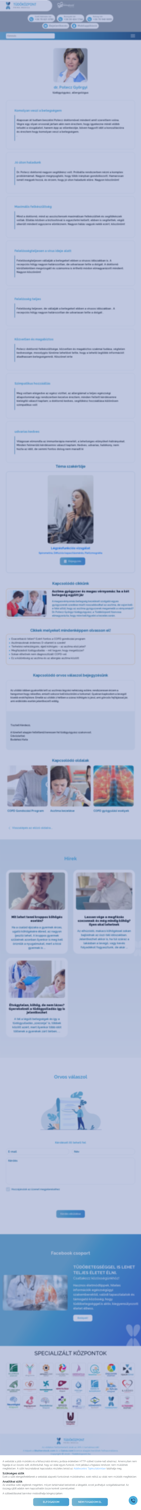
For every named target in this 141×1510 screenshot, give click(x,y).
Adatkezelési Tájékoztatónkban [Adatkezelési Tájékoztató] (90, 1468)
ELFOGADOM (51, 1502)
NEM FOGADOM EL (90, 1502)
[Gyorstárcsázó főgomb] (133, 1500)
